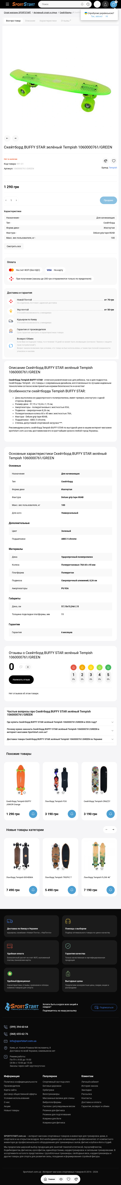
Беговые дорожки (52, 1086)
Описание (30, 20)
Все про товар (13, 20)
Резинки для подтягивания (57, 1114)
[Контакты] (97, 4)
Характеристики (48, 20)
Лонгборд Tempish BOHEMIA (19, 877)
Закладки (86, 1090)
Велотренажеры (51, 1094)
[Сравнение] (76, 1179)
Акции (7, 1106)
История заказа (89, 1086)
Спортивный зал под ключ (56, 1082)
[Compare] (105, 161)
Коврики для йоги (52, 1118)
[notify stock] (33, 814)
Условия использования (16, 1098)
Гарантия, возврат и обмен (95, 1106)
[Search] (82, 4)
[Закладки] (68, 1179)
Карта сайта (10, 1090)
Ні (107, 16)
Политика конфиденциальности (20, 1082)
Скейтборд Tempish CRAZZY (97, 801)
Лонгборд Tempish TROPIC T (58, 877)
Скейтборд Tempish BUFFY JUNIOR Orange (18, 803)
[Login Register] (105, 4)
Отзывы (66, 20)
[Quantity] (11, 200)
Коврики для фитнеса (54, 1122)
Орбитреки (48, 1090)
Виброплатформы (52, 1102)
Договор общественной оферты (20, 1094)
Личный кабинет (90, 1082)
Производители (12, 1086)
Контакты (86, 1098)
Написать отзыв (21, 679)
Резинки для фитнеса (54, 1110)
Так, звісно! (97, 16)
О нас (7, 1102)
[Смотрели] (61, 1179)
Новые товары (11, 1110)
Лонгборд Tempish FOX (56, 801)
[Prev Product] (7, 138)
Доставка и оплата (91, 1102)
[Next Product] (15, 138)
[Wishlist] (113, 161)
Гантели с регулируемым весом (59, 1106)
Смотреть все (14, 246)
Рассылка (86, 1094)
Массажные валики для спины (59, 1098)
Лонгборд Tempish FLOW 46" (97, 877)
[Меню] (7, 4)
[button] (107, 829)
